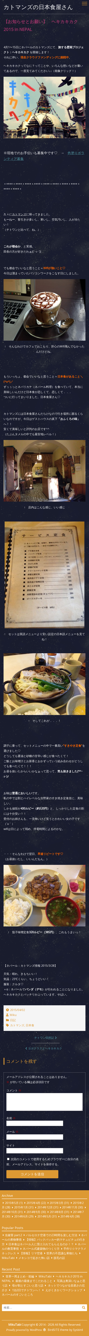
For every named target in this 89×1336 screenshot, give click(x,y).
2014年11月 (69, 1207)
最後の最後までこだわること (33, 1281)
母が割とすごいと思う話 (27, 1285)
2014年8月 (56, 1212)
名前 (11, 1118)
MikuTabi (8, 1258)
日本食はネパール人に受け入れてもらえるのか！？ (41, 1244)
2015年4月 (33, 1203)
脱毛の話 (59, 1258)
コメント (13, 1090)
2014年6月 (21, 1217)
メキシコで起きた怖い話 (34, 1258)
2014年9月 (33, 1212)
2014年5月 (44, 1217)
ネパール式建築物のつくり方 (41, 1249)
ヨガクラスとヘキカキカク (45, 1048)
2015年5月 (12, 1203)
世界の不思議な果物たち (62, 1253)
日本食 (30, 1025)
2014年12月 (45, 1207)
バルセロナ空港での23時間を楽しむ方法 (51, 1235)
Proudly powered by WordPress (24, 1329)
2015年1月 (21, 1207)
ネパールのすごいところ (17, 1295)
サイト (10, 1145)
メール (12, 1132)
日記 (13, 1020)
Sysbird (78, 1330)
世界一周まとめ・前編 (20, 1276)
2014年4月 (67, 1217)
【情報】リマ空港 (31, 1253)
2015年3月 (56, 1203)
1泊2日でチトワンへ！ (26, 1290)
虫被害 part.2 (13, 1235)
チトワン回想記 (44, 1038)
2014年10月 (9, 1212)
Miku (13, 1015)
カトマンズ (17, 1025)
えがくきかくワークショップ (63, 1290)
